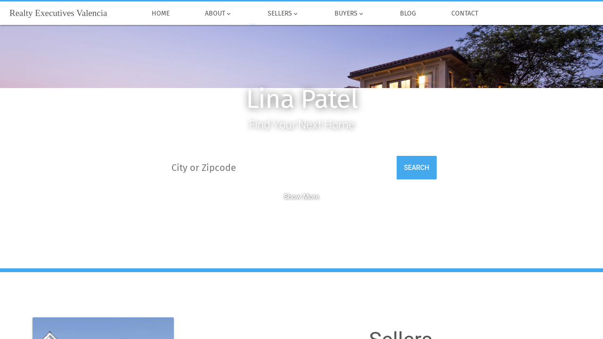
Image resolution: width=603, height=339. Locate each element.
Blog (407, 13)
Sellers (283, 13)
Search (417, 167)
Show (301, 196)
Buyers (349, 13)
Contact (464, 13)
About (218, 13)
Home (160, 13)
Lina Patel (302, 99)
